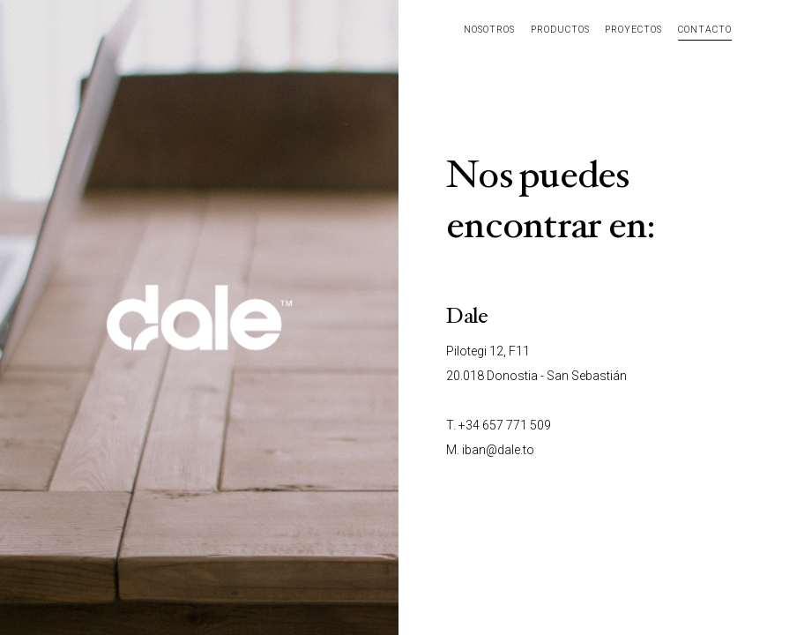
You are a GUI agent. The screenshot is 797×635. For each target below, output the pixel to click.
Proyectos (633, 29)
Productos (560, 29)
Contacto (705, 29)
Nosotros (489, 29)
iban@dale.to (498, 450)
